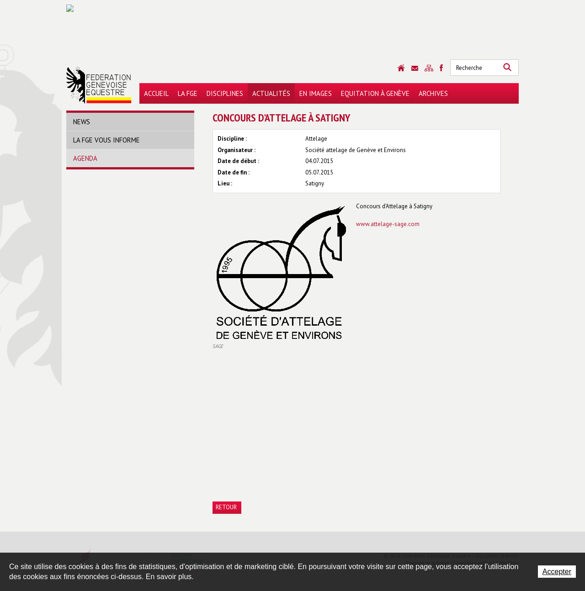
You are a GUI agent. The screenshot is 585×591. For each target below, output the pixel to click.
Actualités (271, 93)
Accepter (556, 571)
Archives (433, 93)
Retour (226, 507)
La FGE (187, 93)
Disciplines (225, 93)
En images (315, 93)
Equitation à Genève (375, 93)
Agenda (85, 158)
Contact (414, 68)
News (81, 121)
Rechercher (507, 67)
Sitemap (429, 68)
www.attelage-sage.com (388, 224)
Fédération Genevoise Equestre (99, 85)
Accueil (156, 93)
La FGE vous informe (106, 140)
